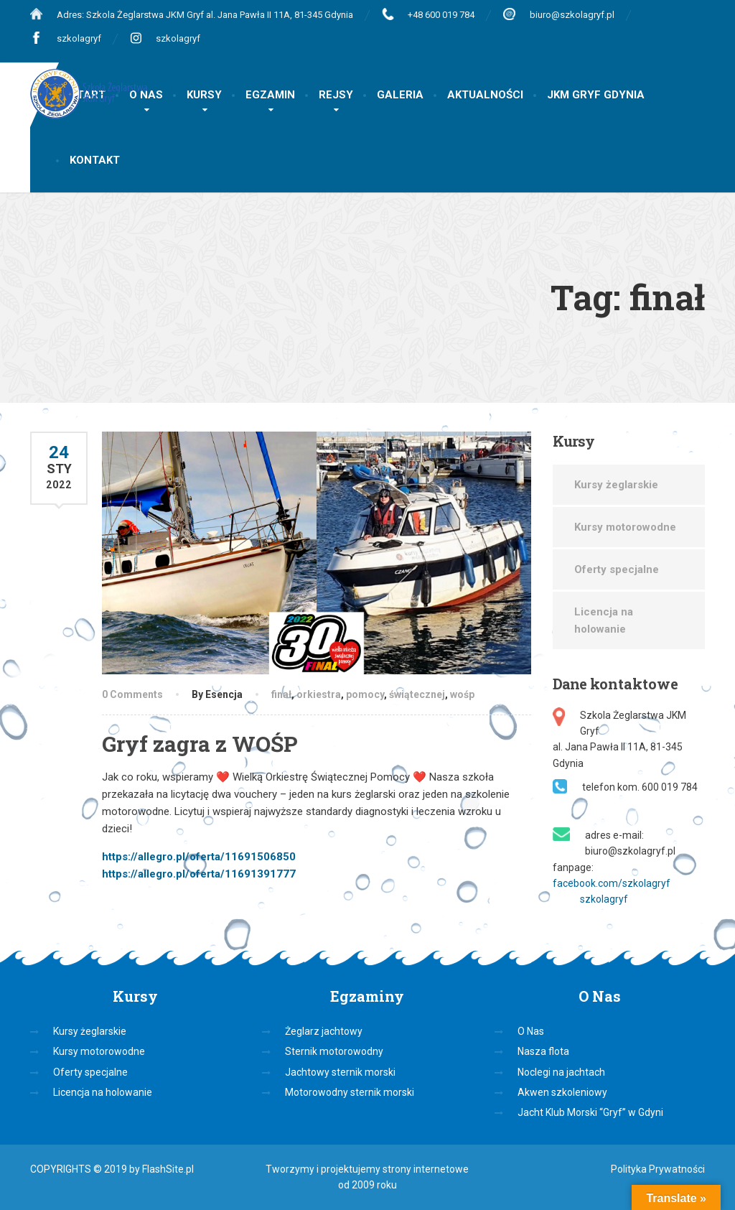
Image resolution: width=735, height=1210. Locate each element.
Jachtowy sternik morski (340, 1072)
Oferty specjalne (616, 569)
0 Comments (132, 694)
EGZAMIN (270, 94)
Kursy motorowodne (625, 527)
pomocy (365, 694)
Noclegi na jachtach (561, 1072)
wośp (462, 694)
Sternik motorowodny (334, 1051)
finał (281, 694)
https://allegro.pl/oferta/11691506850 (199, 856)
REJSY (336, 94)
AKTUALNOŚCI (485, 94)
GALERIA (400, 94)
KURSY (204, 94)
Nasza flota (543, 1051)
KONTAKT (95, 160)
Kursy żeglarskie (616, 484)
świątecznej (417, 694)
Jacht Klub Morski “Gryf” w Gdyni (590, 1112)
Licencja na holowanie (603, 620)
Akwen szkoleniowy (562, 1092)
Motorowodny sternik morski (349, 1092)
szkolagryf (79, 38)
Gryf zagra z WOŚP (200, 744)
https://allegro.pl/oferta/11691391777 (199, 873)
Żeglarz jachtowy (323, 1031)
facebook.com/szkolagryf (611, 883)
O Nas (531, 1031)
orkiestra (318, 694)
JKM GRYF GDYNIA (596, 94)
